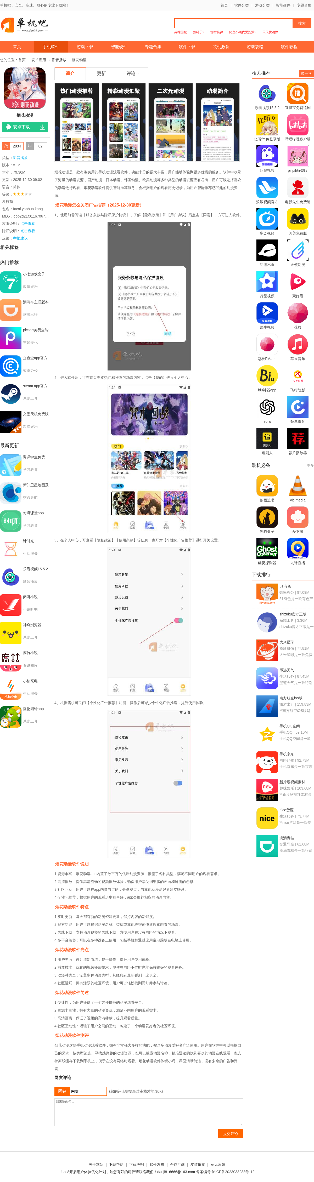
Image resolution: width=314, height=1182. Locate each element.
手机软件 (51, 46)
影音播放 (59, 60)
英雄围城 (180, 32)
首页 (224, 5)
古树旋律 (216, 32)
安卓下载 (21, 127)
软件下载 (187, 46)
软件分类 (241, 5)
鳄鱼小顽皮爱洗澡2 (242, 32)
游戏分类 (262, 5)
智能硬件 (283, 5)
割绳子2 (198, 32)
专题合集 (304, 5)
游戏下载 (85, 46)
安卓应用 (38, 60)
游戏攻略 (255, 46)
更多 (310, 465)
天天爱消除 (270, 32)
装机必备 (221, 46)
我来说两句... (148, 1112)
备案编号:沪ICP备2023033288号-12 (225, 1172)
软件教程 (289, 46)
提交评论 (230, 1134)
